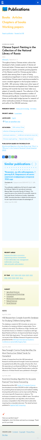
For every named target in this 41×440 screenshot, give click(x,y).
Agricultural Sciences (12, 292)
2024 (23, 275)
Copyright (22, 432)
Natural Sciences (11, 301)
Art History (33, 109)
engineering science (10, 257)
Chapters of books (14, 22)
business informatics (10, 255)
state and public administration (14, 264)
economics (20, 255)
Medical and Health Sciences (15, 299)
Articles (17, 17)
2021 (6, 278)
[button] (5, 167)
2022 (31, 275)
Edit (38, 438)
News (4, 311)
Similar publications (17, 164)
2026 (16, 275)
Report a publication (7, 33)
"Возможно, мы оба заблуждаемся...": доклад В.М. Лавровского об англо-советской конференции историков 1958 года (20, 175)
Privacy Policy (30, 432)
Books (6, 17)
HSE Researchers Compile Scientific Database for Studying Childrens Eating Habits (20, 319)
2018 (17, 278)
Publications (18, 9)
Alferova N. (5, 60)
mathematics (8, 262)
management (24, 260)
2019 (13, 278)
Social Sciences (11, 303)
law (18, 260)
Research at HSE (19, 33)
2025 (19, 275)
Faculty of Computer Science (26, 385)
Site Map (5, 435)
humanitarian (22, 257)
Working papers (13, 27)
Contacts (15, 432)
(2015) (20, 148)
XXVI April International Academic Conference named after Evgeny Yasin (18, 341)
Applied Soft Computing (17, 405)
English (14, 118)
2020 (9, 278)
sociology (16, 262)
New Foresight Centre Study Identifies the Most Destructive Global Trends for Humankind (19, 353)
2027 (12, 275)
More (21, 278)
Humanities (10, 296)
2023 (27, 275)
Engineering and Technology (15, 294)
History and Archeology (23, 109)
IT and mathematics (10, 260)
